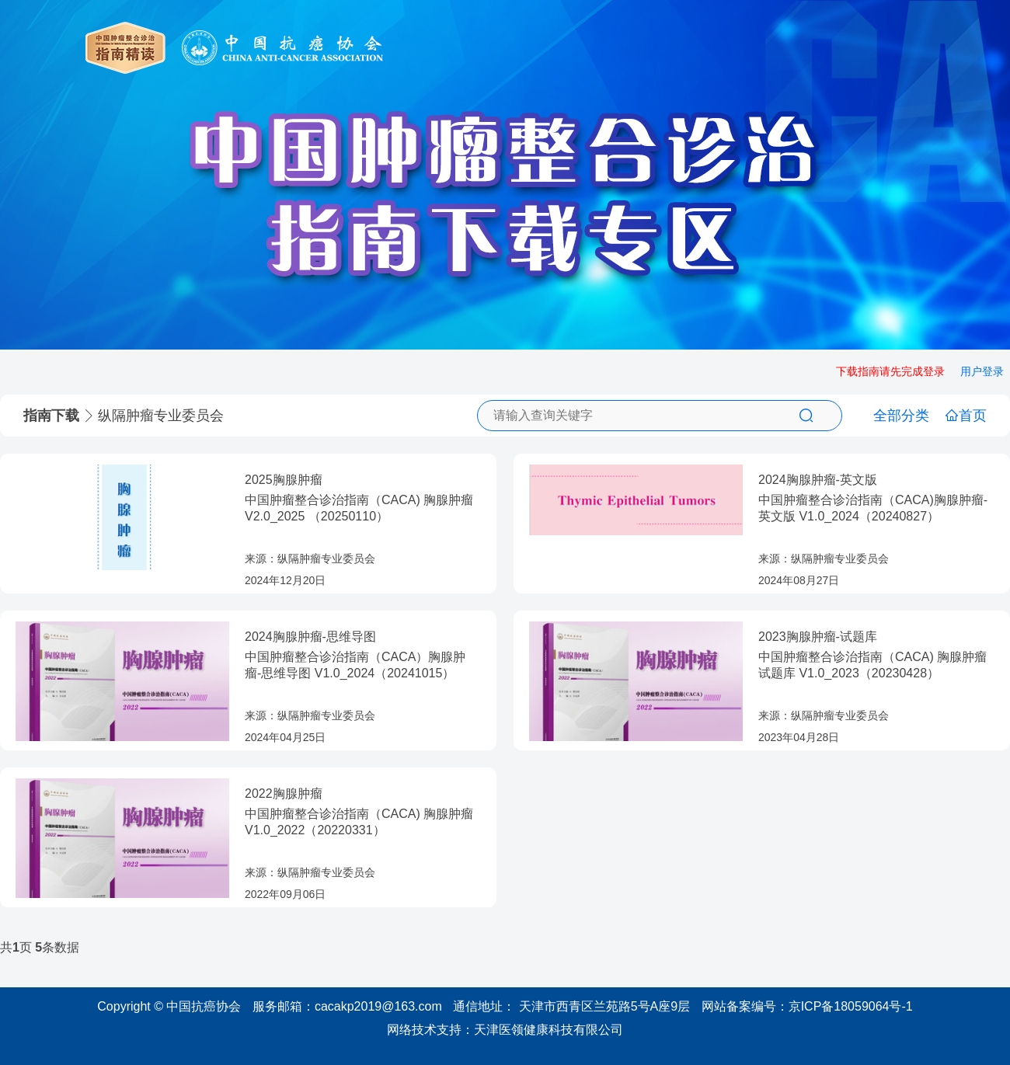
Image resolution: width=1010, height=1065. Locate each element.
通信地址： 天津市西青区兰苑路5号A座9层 (571, 1006)
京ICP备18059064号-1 (851, 1006)
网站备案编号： (807, 1006)
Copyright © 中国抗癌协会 (169, 1006)
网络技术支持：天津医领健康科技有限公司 (505, 1029)
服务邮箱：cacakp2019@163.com (347, 1006)
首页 (966, 415)
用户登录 (982, 371)
